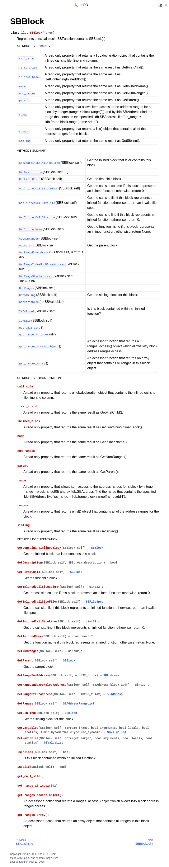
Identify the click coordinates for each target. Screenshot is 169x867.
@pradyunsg (43, 858)
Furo (55, 858)
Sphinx (26, 858)
